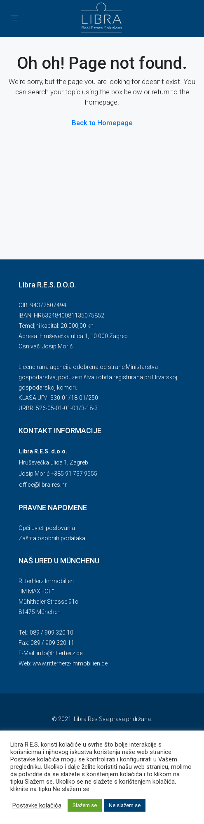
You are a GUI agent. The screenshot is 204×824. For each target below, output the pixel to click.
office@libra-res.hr (43, 484)
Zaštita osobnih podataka (52, 538)
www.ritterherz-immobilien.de (70, 663)
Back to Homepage (102, 123)
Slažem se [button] (85, 805)
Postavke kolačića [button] (36, 805)
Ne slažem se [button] (125, 805)
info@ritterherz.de (59, 653)
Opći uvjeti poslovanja (47, 528)
